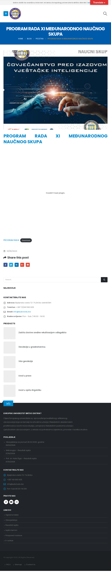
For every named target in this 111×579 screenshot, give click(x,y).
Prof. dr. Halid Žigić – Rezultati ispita (22, 462)
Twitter (11, 265)
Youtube (11, 508)
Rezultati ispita (12, 532)
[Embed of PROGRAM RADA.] (55, 192)
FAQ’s (8, 572)
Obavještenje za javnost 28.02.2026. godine (26, 444)
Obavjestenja (11, 526)
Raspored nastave (14, 543)
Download (26, 240)
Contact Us (30, 572)
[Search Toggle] (105, 14)
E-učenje (9, 548)
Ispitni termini (11, 537)
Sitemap (18, 572)
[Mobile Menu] (5, 13)
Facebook (5, 265)
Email (29, 265)
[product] (9, 335)
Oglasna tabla (12, 521)
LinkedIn (17, 265)
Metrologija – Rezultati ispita (19, 453)
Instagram (16, 508)
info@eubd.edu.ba (23, 313)
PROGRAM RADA (11, 240)
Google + (23, 265)
